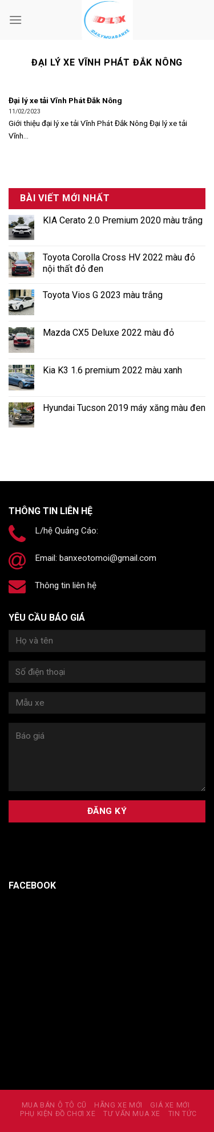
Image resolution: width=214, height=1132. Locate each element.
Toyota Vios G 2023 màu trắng (103, 295)
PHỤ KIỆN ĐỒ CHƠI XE (58, 1114)
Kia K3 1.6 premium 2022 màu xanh (112, 370)
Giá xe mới (169, 1105)
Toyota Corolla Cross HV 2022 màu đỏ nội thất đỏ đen (119, 263)
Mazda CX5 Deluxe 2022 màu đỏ (108, 332)
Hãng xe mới (118, 1105)
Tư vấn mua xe (131, 1114)
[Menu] (15, 20)
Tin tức (182, 1114)
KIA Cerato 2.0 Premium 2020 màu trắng (123, 220)
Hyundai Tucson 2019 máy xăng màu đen (124, 407)
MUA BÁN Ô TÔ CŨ (54, 1105)
